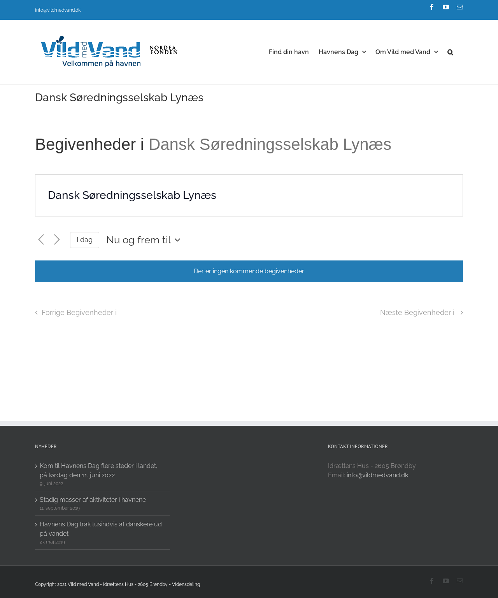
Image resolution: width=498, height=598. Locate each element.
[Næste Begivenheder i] (57, 239)
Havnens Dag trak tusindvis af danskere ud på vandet (101, 529)
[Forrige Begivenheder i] (41, 239)
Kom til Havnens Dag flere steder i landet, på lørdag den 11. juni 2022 (99, 470)
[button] (450, 51)
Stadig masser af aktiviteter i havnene (93, 499)
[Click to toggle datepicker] (145, 240)
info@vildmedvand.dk (58, 10)
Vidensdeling (186, 584)
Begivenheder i (92, 144)
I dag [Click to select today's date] (85, 240)
